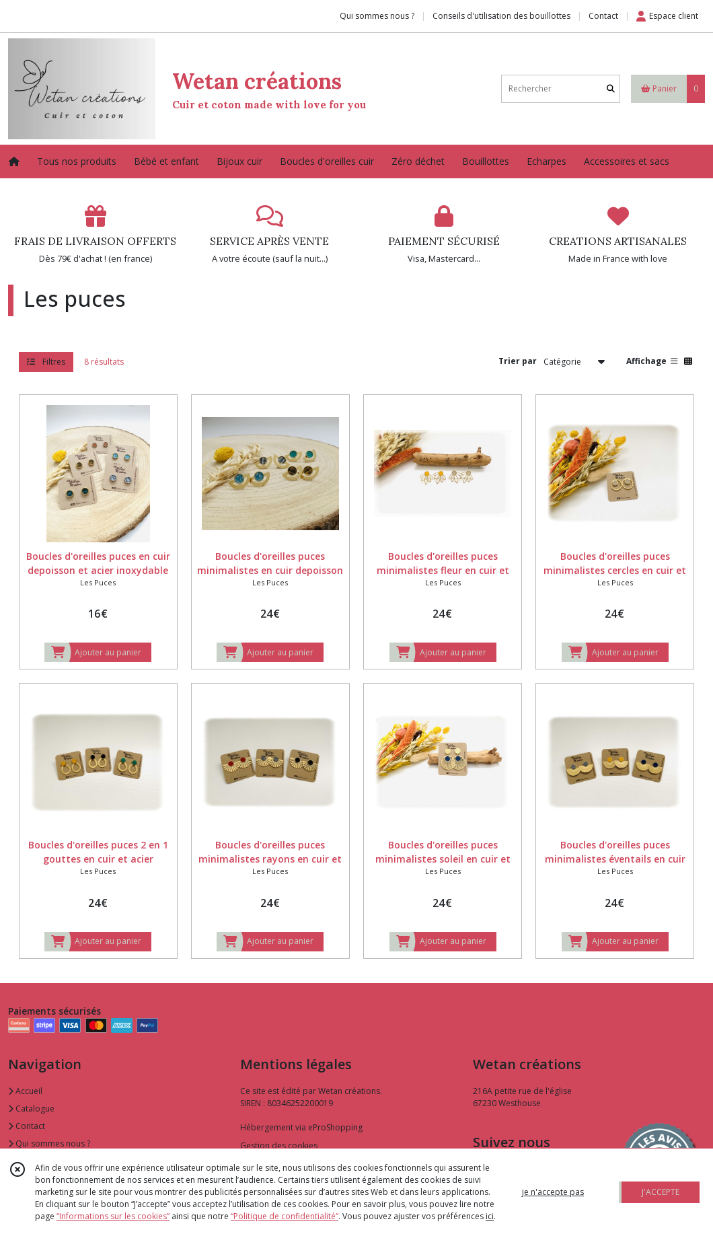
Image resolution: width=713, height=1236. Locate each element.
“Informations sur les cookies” (113, 1216)
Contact (603, 16)
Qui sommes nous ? (49, 1143)
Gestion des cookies (278, 1145)
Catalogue (31, 1108)
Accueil (25, 1091)
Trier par (517, 361)
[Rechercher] (611, 88)
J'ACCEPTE (660, 1192)
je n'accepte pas (553, 1192)
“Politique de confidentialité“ (284, 1216)
